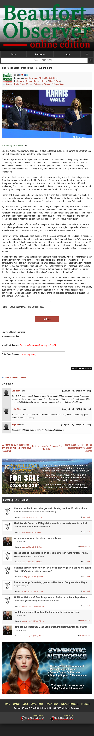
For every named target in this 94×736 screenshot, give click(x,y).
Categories (40, 54)
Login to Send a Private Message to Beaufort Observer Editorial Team (35, 84)
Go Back (47, 319)
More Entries (54, 81)
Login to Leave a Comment (16, 379)
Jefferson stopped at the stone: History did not (37, 539)
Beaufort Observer (49, 447)
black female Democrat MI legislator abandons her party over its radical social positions (50, 526)
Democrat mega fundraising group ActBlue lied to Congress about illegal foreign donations (50, 585)
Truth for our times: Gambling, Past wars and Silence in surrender (47, 613)
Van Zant (16, 392)
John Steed (17, 410)
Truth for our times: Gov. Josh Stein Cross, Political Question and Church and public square (50, 630)
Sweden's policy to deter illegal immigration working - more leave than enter (16, 449)
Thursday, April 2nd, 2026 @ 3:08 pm (32, 578)
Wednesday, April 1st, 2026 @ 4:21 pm (33, 637)
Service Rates (37, 705)
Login (67, 54)
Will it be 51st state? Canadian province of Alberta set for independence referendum (50, 600)
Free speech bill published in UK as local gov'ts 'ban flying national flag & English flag (51, 556)
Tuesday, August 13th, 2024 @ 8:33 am (41, 78)
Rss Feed (85, 705)
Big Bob (15, 426)
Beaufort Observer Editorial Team (32, 81)
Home (13, 54)
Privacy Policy (52, 705)
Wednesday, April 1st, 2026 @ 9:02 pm (33, 608)
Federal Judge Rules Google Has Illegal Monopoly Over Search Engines (78, 449)
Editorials (36, 447)
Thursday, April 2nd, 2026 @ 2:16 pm (32, 593)
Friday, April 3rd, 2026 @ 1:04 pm (31, 534)
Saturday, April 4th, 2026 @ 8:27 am (32, 519)
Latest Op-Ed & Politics (15, 501)
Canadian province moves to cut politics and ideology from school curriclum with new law (52, 570)
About (25, 705)
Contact (16, 705)
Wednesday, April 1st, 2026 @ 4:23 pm (33, 622)
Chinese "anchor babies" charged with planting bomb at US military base (50, 509)
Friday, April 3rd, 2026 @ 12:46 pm (32, 548)
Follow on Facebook (69, 705)
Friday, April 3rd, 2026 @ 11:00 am (32, 563)
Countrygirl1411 (85, 548)
